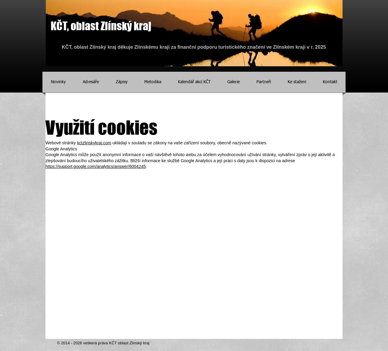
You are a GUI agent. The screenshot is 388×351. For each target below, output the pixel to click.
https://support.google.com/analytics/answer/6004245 (95, 166)
